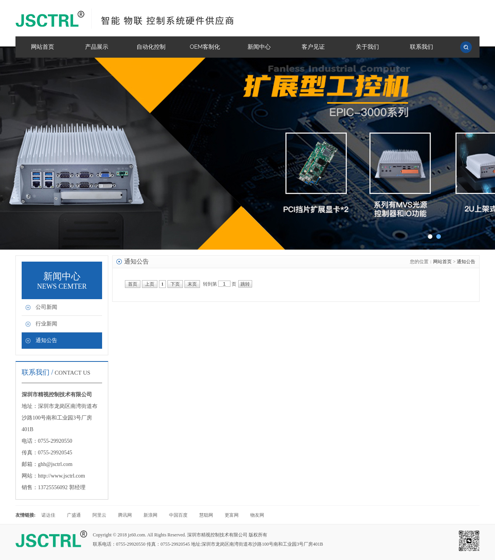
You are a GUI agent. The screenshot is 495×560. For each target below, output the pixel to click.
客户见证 (313, 46)
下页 (175, 284)
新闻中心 (259, 46)
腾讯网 (125, 515)
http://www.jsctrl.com (61, 476)
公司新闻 (46, 307)
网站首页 (42, 46)
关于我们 (367, 46)
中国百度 (178, 515)
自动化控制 (151, 46)
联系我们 (421, 46)
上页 (149, 284)
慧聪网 (206, 515)
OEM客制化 (205, 46)
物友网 (257, 515)
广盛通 (74, 515)
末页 (192, 284)
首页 (132, 284)
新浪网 (150, 515)
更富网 (232, 515)
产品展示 (96, 46)
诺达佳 (48, 515)
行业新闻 (46, 324)
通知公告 (46, 340)
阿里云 (99, 515)
